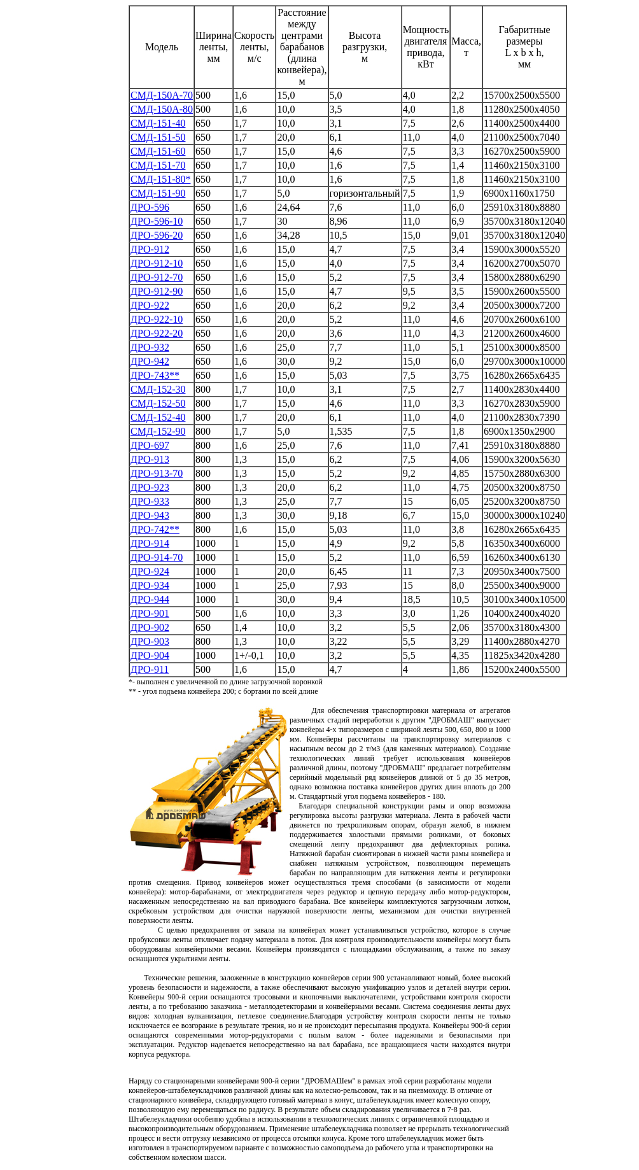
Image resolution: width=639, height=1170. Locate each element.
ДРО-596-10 (156, 221)
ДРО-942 (149, 361)
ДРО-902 (149, 627)
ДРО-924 (149, 571)
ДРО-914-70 (156, 557)
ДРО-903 (149, 641)
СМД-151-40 (157, 123)
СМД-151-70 (157, 165)
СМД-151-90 (157, 193)
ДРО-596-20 (156, 235)
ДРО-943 (149, 515)
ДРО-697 (149, 445)
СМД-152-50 (157, 403)
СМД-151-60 (157, 151)
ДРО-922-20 (156, 333)
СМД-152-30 (157, 389)
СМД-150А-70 (161, 95)
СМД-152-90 (157, 431)
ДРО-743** (154, 375)
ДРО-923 (149, 487)
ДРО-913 (149, 459)
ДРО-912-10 (156, 263)
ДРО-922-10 (156, 319)
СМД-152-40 (157, 417)
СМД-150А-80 (161, 109)
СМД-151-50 (157, 137)
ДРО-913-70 (156, 473)
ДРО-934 (149, 585)
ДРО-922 (149, 305)
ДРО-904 (149, 655)
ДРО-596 (149, 207)
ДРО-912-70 (156, 277)
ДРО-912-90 (156, 291)
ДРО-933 (149, 501)
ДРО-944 (149, 599)
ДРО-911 (149, 669)
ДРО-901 (149, 613)
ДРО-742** (154, 529)
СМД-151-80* (160, 179)
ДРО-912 (149, 249)
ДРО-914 (149, 543)
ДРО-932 (149, 347)
